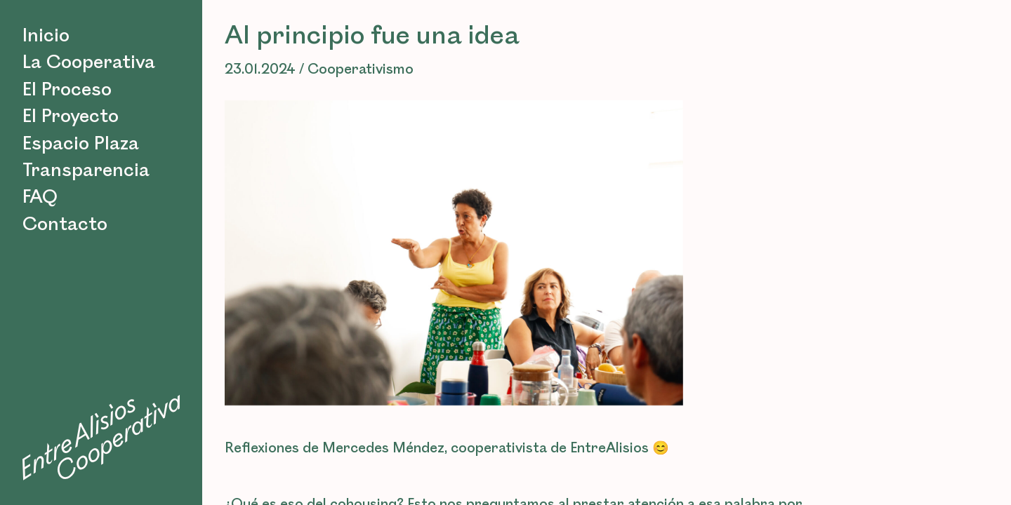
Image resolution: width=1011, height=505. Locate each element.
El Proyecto (70, 116)
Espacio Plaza (80, 144)
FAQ (40, 197)
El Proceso (67, 90)
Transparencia (86, 170)
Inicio (46, 36)
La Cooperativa (88, 62)
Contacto (64, 224)
